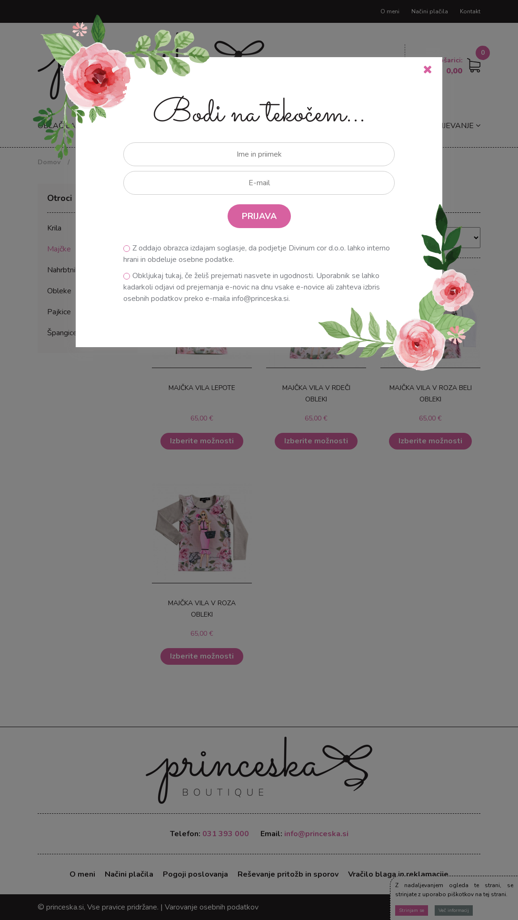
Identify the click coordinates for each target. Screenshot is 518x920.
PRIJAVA (259, 216)
